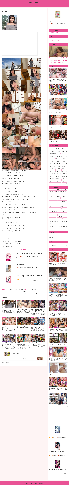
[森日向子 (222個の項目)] (52, 155)
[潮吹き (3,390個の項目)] (64, 201)
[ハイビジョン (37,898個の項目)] (54, 190)
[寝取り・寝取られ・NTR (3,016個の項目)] (55, 203)
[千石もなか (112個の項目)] (58, 183)
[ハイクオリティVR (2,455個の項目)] (54, 206)
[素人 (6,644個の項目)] (58, 195)
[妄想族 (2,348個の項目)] (64, 206)
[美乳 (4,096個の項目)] (63, 198)
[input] (58, 245)
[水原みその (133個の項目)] (64, 173)
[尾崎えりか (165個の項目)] (52, 165)
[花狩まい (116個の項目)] (52, 182)
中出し (19, 289)
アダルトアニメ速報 (55, 40)
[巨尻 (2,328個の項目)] (59, 208)
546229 (54, 455)
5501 (54, 437)
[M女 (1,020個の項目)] (58, 228)
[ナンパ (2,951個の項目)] (64, 203)
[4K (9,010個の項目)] (59, 193)
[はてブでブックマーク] (23, 294)
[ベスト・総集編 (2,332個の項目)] (53, 208)
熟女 (32, 289)
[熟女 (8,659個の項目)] (65, 193)
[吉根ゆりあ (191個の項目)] (58, 160)
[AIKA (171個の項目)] (58, 163)
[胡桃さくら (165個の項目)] (64, 163)
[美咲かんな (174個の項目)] (52, 163)
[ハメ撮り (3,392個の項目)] (58, 201)
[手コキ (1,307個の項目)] (64, 220)
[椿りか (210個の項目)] (58, 156)
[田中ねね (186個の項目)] (52, 161)
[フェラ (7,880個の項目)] (52, 195)
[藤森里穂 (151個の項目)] (65, 166)
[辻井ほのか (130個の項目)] (52, 175)
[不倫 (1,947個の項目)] (65, 210)
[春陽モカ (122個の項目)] (52, 178)
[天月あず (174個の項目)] (65, 161)
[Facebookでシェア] (16, 294)
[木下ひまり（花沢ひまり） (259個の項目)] (61, 150)
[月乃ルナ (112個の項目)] (65, 182)
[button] (38, 294)
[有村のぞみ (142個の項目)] (52, 170)
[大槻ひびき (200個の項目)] (64, 156)
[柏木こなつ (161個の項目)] (52, 166)
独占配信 (35, 289)
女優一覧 (51, 235)
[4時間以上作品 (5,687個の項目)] (53, 196)
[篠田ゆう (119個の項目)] (52, 180)
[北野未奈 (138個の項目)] (65, 170)
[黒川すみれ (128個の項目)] (64, 175)
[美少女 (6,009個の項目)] (64, 195)
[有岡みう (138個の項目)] (53, 171)
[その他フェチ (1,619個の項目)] (62, 215)
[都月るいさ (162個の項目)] (64, 165)
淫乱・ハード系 (28, 289)
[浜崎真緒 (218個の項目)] (52, 156)
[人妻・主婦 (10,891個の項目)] (53, 193)
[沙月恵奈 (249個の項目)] (58, 151)
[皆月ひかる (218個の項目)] (64, 155)
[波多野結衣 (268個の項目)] (52, 150)
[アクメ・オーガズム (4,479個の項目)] (54, 198)
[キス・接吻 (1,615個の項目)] (53, 216)
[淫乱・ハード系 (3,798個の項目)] (62, 200)
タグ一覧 (51, 237)
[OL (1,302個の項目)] (58, 221)
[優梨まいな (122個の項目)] (58, 178)
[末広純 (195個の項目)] (65, 158)
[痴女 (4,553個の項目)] (65, 196)
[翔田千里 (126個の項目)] (58, 177)
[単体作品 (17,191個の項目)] (59, 191)
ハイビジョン (15, 289)
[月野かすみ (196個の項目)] (52, 158)
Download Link (24, 249)
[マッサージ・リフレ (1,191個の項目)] (54, 225)
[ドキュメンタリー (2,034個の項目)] (59, 210)
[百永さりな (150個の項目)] (52, 168)
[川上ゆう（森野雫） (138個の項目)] (62, 171)
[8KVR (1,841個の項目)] (58, 211)
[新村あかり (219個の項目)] (58, 155)
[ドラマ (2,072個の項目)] (51, 210)
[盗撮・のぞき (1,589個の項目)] (52, 218)
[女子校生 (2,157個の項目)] (65, 208)
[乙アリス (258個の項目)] (52, 151)
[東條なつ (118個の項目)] (65, 180)
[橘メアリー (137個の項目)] (52, 173)
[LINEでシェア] (30, 294)
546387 (18, 257)
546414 (18, 280)
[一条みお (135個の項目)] (58, 173)
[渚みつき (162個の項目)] (58, 165)
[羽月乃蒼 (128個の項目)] (58, 175)
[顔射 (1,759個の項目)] (52, 213)
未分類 (3, 289)
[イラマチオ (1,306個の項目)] (52, 221)
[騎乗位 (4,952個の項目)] (59, 196)
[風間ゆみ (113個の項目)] (58, 182)
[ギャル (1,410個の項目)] (52, 220)
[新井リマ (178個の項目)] (58, 161)
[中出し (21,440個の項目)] (63, 190)
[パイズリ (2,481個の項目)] (53, 205)
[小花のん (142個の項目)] (59, 170)
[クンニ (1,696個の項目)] (64, 213)
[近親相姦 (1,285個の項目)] (64, 221)
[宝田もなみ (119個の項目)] (58, 180)
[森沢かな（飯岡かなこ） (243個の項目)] (54, 153)
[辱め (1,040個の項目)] (65, 226)
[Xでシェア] (9, 294)
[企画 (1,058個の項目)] (60, 226)
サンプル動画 (53, 39)
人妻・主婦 (23, 289)
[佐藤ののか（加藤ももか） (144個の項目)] (61, 168)
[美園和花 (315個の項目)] (58, 148)
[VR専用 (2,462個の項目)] (63, 205)
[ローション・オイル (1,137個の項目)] (53, 226)
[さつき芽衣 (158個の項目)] (59, 166)
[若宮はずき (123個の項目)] (64, 177)
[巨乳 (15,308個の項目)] (65, 191)
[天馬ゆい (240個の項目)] (63, 153)
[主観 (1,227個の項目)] (63, 223)
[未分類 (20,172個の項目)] (52, 148)
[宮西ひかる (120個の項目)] (64, 178)
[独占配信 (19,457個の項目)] (52, 191)
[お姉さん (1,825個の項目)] (64, 211)
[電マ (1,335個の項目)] (58, 220)
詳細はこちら (36, 256)
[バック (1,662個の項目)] (53, 215)
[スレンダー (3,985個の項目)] (53, 200)
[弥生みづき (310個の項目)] (64, 148)
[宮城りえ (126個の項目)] (52, 177)
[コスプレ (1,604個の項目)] (63, 216)
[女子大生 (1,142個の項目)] (63, 225)
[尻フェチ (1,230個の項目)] (54, 223)
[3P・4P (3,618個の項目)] (52, 201)
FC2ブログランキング (55, 32)
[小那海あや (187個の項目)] (64, 160)
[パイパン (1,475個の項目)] (60, 218)
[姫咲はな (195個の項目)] (52, 160)
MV (20, 44)
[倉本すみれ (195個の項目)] (59, 158)
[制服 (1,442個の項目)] (65, 218)
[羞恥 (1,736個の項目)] (58, 213)
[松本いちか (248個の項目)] (64, 151)
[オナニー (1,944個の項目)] (52, 211)
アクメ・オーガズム (9, 289)
